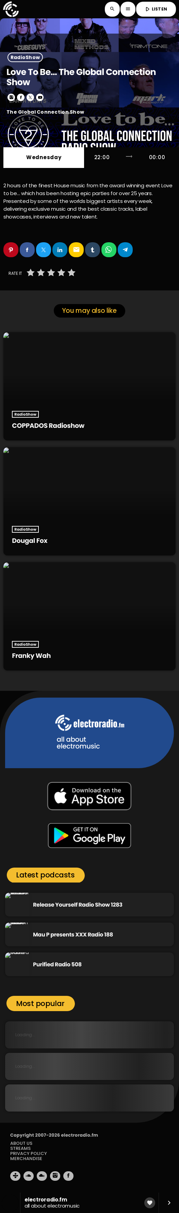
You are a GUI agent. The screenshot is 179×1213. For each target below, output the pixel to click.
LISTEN (155, 9)
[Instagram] (55, 1176)
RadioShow (25, 57)
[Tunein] (15, 1176)
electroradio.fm (79, 1135)
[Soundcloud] (28, 1176)
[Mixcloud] (42, 1176)
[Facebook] (68, 1176)
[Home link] (11, 9)
